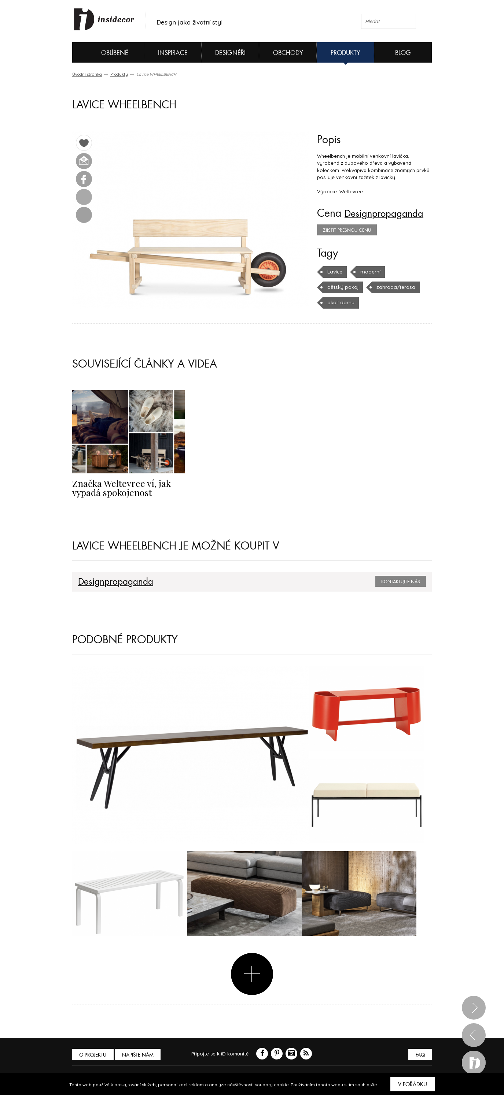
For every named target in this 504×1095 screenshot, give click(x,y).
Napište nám (139, 1055)
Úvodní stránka (87, 74)
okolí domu (340, 302)
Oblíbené (102, 52)
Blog (403, 53)
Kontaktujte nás (400, 582)
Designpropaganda (388, 213)
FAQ (419, 1055)
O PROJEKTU (93, 1055)
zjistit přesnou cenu (347, 230)
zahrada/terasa (393, 287)
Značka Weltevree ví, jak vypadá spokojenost (118, 487)
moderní (369, 272)
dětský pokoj (342, 287)
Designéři (230, 53)
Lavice (334, 272)
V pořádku (412, 1084)
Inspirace (173, 53)
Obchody (288, 53)
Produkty (345, 53)
